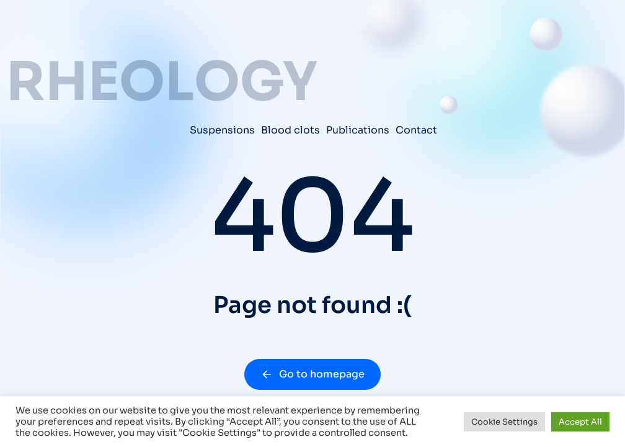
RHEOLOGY (161, 81)
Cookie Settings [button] (504, 422)
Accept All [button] (580, 422)
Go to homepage (312, 374)
